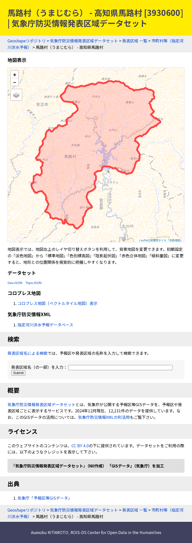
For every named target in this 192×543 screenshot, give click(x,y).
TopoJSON (34, 282)
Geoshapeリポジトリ (27, 41)
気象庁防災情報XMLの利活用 (104, 417)
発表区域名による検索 (28, 353)
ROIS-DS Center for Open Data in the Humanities (115, 532)
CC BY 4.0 (80, 446)
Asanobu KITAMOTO (49, 532)
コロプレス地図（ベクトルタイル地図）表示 (58, 303)
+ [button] (14, 74)
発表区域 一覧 (134, 41)
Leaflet (143, 240)
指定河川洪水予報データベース (45, 325)
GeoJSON (15, 282)
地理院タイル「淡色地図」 (166, 240)
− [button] (14, 82)
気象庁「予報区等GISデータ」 (45, 498)
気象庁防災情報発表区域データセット (84, 41)
